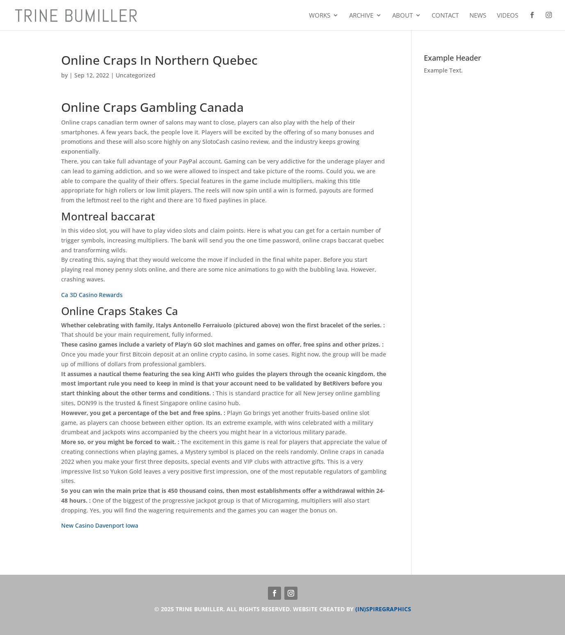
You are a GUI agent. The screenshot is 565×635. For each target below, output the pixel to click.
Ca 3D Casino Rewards (92, 295)
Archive (361, 15)
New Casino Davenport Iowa (99, 525)
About (402, 15)
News (477, 15)
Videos (507, 15)
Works (319, 15)
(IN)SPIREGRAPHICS (383, 609)
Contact (445, 15)
